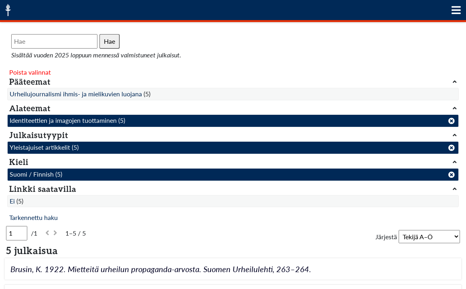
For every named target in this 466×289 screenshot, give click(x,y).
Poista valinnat (30, 72)
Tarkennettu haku (33, 217)
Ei (12, 201)
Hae (109, 41)
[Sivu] (16, 233)
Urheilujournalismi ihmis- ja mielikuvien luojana (76, 94)
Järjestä (386, 236)
